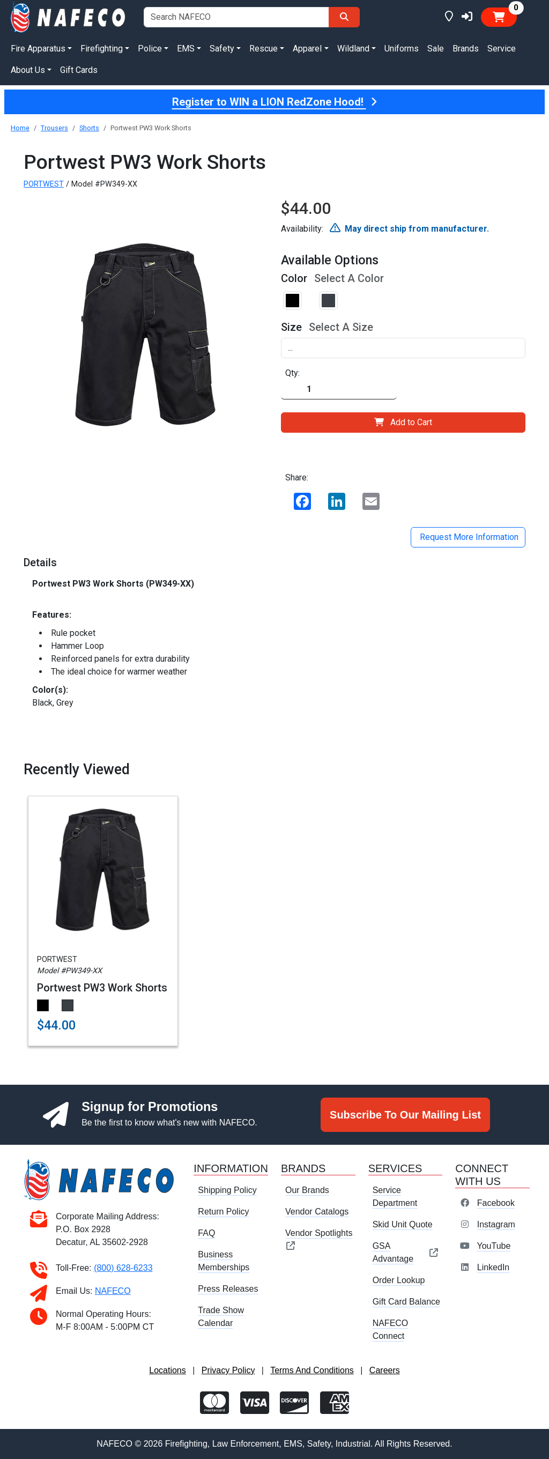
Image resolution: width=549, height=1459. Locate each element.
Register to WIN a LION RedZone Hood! (274, 101)
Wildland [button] (353, 48)
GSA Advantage (406, 1252)
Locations (167, 1370)
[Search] (344, 17)
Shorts (89, 128)
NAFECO (113, 1290)
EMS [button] (186, 48)
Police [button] (150, 48)
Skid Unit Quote (403, 1224)
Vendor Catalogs (316, 1211)
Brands (465, 48)
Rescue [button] (263, 48)
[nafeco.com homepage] (68, 16)
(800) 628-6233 (123, 1267)
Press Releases (228, 1288)
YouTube (493, 1245)
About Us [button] (28, 70)
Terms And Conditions (312, 1370)
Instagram (496, 1224)
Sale (435, 48)
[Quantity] (339, 389)
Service (501, 48)
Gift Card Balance (406, 1301)
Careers (384, 1370)
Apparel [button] (307, 48)
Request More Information (468, 537)
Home (20, 128)
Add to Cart (403, 422)
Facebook (496, 1203)
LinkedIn (493, 1267)
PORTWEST (44, 184)
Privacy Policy (228, 1370)
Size (291, 327)
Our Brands (307, 1190)
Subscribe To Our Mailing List (405, 1115)
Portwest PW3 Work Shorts (102, 987)
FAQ (206, 1233)
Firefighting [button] (101, 48)
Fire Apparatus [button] (38, 48)
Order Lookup (399, 1280)
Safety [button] (222, 48)
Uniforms (401, 48)
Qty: (292, 373)
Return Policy (223, 1211)
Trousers (54, 128)
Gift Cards (79, 70)
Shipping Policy (227, 1190)
